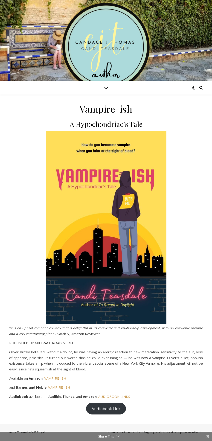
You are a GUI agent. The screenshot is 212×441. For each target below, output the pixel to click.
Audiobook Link (106, 408)
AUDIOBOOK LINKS (114, 396)
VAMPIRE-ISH (55, 378)
